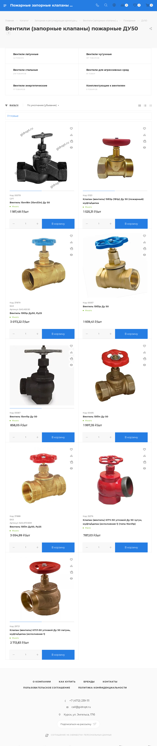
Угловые (13, 116)
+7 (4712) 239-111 (79, 699)
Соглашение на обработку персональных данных (81, 733)
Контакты (110, 680)
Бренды (89, 680)
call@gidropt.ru (81, 705)
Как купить (67, 680)
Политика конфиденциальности (102, 686)
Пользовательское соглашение (46, 686)
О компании (42, 680)
